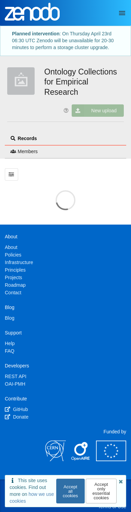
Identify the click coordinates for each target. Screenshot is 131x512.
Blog (9, 318)
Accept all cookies (70, 491)
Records (23, 138)
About (11, 247)
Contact (13, 292)
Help (10, 343)
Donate (16, 417)
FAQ (9, 351)
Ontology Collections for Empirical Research (80, 82)
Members (24, 151)
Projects (13, 277)
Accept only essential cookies (101, 491)
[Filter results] (11, 174)
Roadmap (15, 285)
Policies (13, 255)
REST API (15, 376)
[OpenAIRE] (81, 459)
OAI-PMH (15, 384)
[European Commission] (111, 459)
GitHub (16, 409)
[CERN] (55, 459)
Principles (15, 270)
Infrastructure (19, 262)
